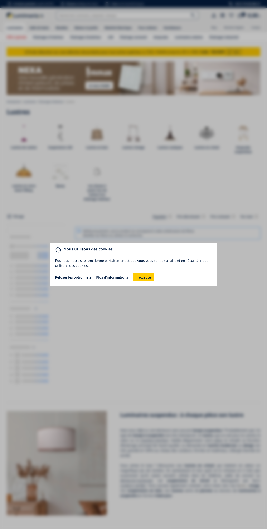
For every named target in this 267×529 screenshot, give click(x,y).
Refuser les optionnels (73, 277)
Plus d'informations (112, 277)
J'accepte (144, 277)
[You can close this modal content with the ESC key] (133, 264)
